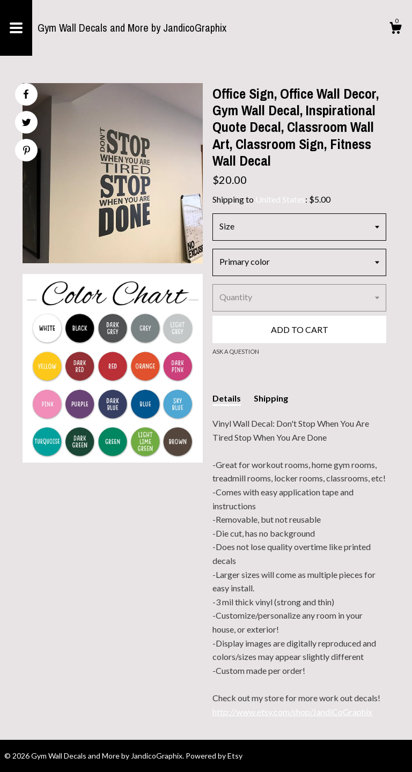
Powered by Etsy (214, 755)
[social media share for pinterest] (26, 151)
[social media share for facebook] (25, 94)
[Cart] (395, 29)
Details (226, 398)
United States (280, 199)
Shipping (271, 398)
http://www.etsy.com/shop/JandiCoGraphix (292, 712)
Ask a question (235, 351)
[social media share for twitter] (26, 123)
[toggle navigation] (16, 28)
